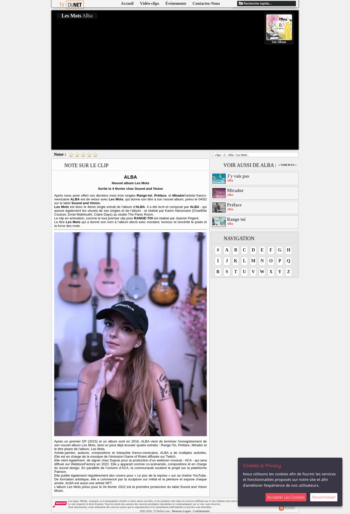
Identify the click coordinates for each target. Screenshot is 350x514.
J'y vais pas (238, 176)
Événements (175, 3)
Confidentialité (201, 510)
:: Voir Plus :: (287, 164)
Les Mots (241, 155)
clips (218, 155)
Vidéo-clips (149, 3)
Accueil (127, 3)
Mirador (235, 190)
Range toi (236, 219)
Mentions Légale (181, 510)
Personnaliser (324, 497)
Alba (231, 155)
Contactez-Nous (206, 3)
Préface (234, 204)
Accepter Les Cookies (286, 497)
